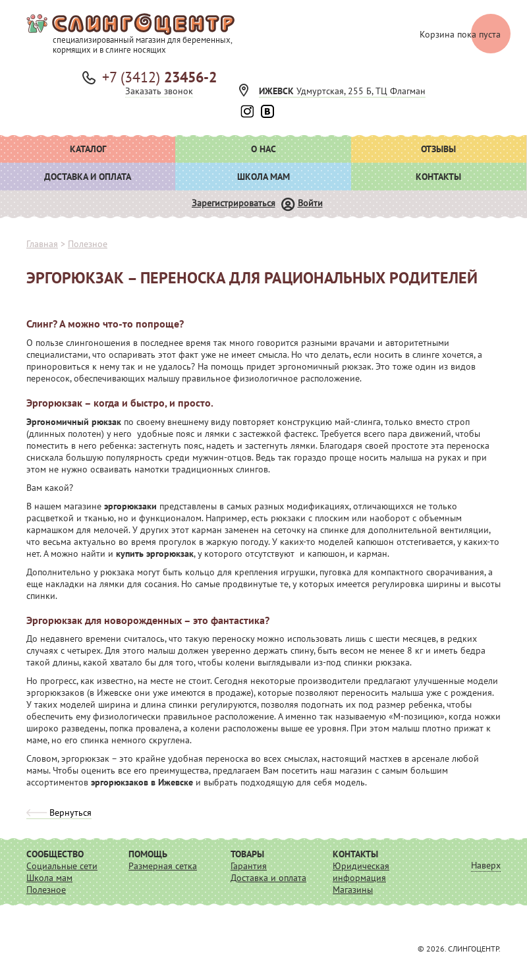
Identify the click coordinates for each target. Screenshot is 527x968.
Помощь (147, 854)
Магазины (353, 890)
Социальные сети (61, 866)
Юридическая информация (361, 872)
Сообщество (55, 854)
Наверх (486, 865)
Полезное (46, 890)
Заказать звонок (159, 91)
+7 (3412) (159, 77)
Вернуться (59, 812)
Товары (247, 854)
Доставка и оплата (87, 177)
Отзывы (438, 149)
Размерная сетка (162, 866)
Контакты (438, 177)
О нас (263, 149)
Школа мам (263, 177)
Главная (42, 244)
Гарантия (249, 866)
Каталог (88, 149)
